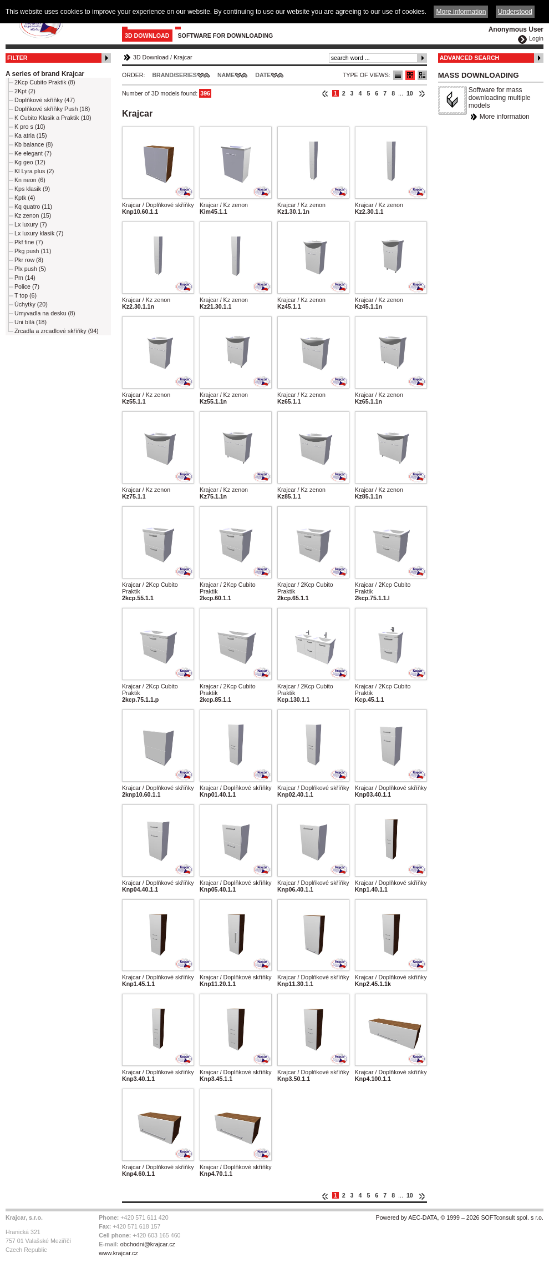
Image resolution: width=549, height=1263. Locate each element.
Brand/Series (174, 75)
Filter (17, 57)
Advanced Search (470, 57)
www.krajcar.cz (118, 1253)
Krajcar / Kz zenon (224, 205)
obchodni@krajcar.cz (147, 1244)
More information (505, 116)
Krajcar (183, 57)
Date (263, 75)
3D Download (147, 35)
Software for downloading (225, 35)
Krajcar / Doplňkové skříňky (158, 205)
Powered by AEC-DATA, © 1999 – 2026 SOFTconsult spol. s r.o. (459, 1217)
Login (536, 38)
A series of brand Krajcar (45, 74)
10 (409, 93)
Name (226, 75)
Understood (515, 12)
